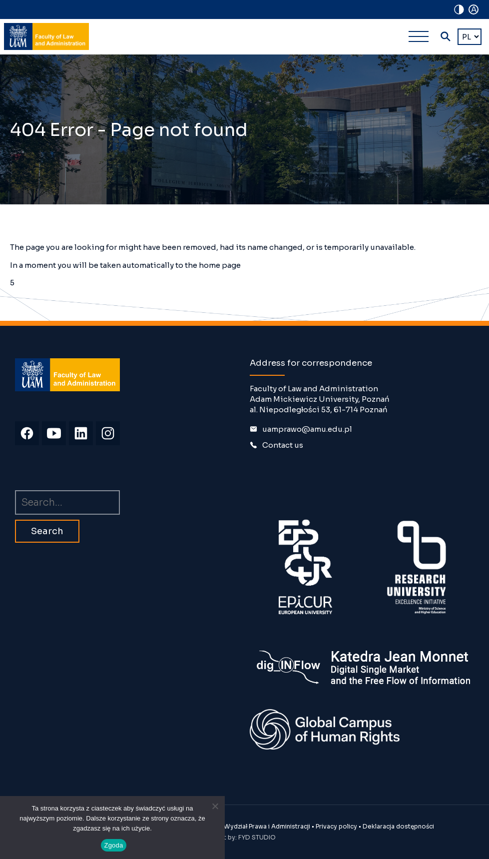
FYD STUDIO (257, 837)
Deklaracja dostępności (398, 826)
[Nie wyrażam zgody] (215, 806)
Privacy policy (336, 826)
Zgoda (113, 845)
